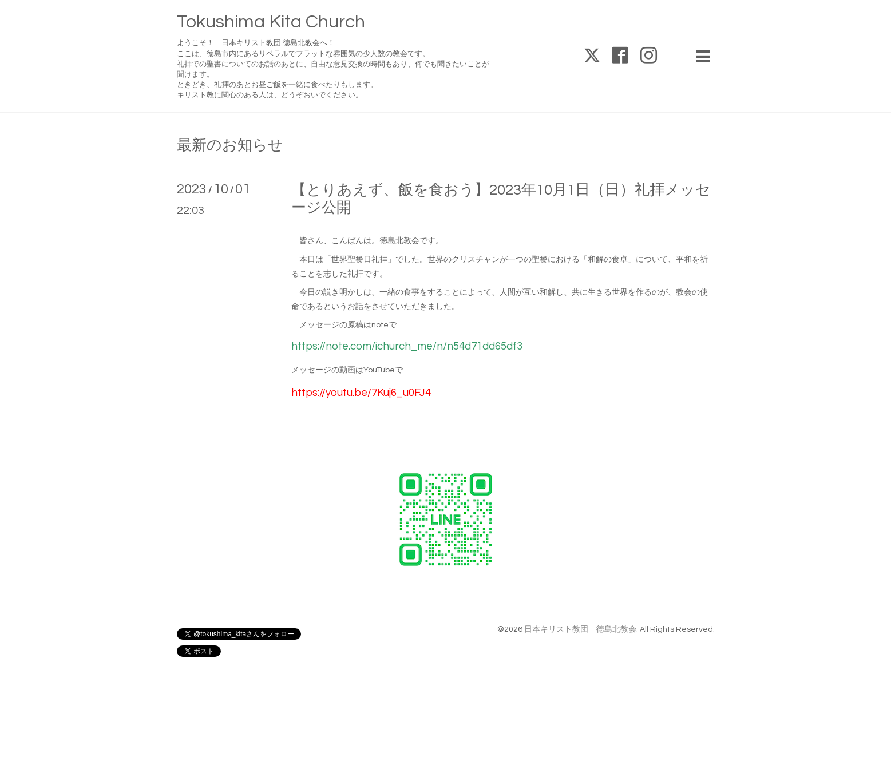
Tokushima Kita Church (271, 22)
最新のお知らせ (230, 145)
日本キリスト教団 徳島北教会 (580, 629)
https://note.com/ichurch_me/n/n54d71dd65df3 (406, 346)
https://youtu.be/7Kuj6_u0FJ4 (361, 392)
